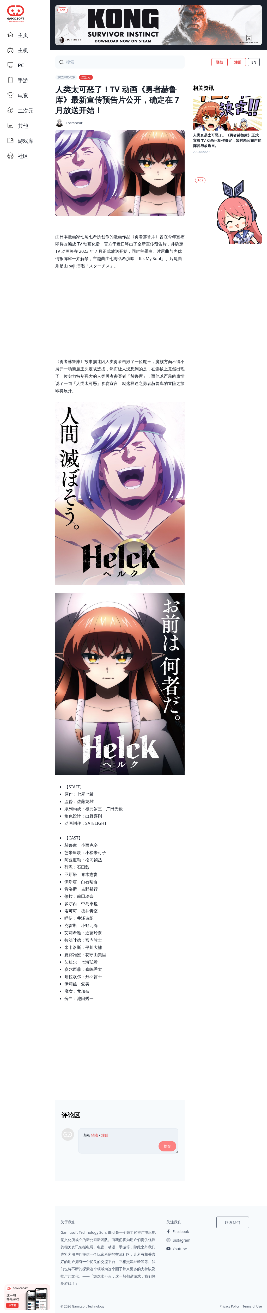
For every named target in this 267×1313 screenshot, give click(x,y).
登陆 (219, 62)
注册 (237, 62)
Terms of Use (252, 1306)
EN (253, 62)
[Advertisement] (120, 1049)
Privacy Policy (230, 1306)
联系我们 (232, 1222)
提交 (167, 1146)
